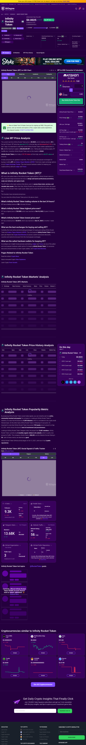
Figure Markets (25, 162)
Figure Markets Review (44, 732)
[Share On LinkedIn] (71, 382)
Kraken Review (42, 729)
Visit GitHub (8, 547)
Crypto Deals (4, 744)
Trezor (24, 166)
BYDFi (33, 162)
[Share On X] (63, 382)
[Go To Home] (2, 14)
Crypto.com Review (44, 736)
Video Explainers (21, 259)
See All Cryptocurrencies (43, 684)
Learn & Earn (4, 729)
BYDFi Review (42, 734)
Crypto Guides (4, 736)
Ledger (17, 166)
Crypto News (15, 256)
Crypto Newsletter (5, 734)
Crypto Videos (4, 741)
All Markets (16, 53)
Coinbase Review (43, 739)
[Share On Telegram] (75, 382)
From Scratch (13, 262)
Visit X (25, 503)
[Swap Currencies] (71, 90)
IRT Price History (28, 53)
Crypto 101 (3, 732)
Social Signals (41, 53)
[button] (72, 4)
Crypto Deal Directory (20, 235)
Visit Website (51, 525)
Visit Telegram (23, 525)
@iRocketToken (9, 451)
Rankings (13, 14)
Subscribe (71, 737)
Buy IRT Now (48, 20)
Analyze (15, 653)
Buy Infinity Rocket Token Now (71, 101)
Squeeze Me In (65, 711)
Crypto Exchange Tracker (12, 164)
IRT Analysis (6, 53)
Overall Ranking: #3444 (6, 28)
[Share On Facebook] (67, 382)
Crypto (7, 14)
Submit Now (45, 518)
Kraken (18, 162)
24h (62, 36)
